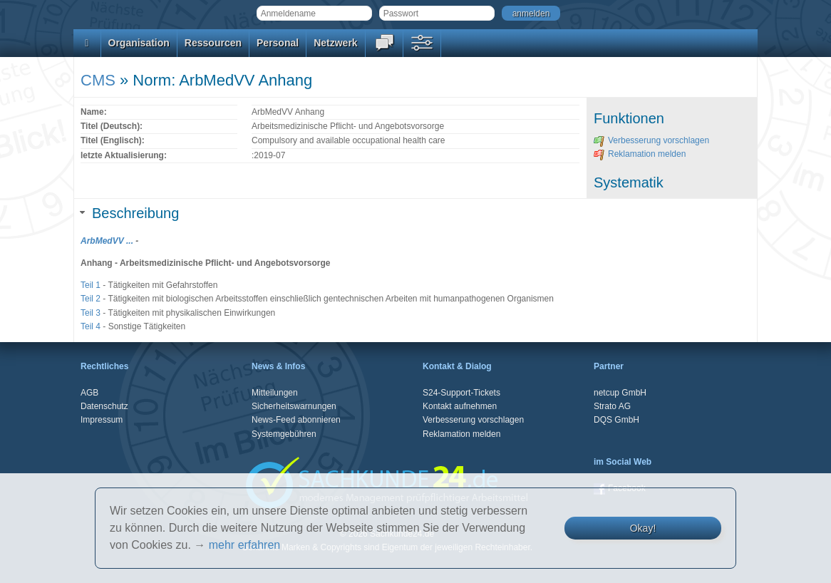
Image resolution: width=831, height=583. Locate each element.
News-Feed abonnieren (296, 420)
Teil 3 (90, 313)
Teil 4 (90, 326)
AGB (89, 393)
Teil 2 (90, 299)
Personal (278, 42)
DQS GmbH (616, 420)
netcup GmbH (620, 393)
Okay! (643, 528)
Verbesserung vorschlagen (651, 140)
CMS (98, 80)
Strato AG (612, 406)
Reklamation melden (640, 154)
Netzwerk (335, 42)
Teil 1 (90, 285)
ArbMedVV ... (107, 241)
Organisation (139, 42)
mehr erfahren (245, 545)
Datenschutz (104, 406)
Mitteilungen (275, 393)
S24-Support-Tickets (461, 393)
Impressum (102, 420)
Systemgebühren (284, 434)
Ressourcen (213, 42)
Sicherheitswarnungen (294, 406)
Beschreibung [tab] (130, 213)
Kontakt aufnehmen (460, 406)
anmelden (531, 14)
